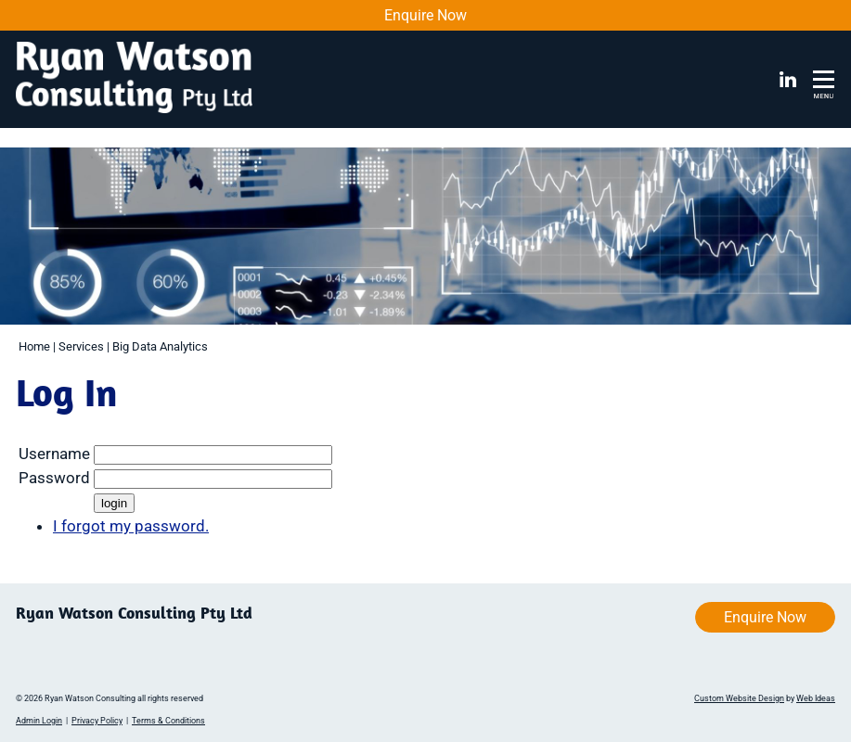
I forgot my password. (131, 526)
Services (81, 346)
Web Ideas (815, 698)
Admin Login (39, 720)
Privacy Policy (96, 720)
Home (34, 346)
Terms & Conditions (168, 720)
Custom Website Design (739, 698)
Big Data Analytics (160, 346)
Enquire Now (425, 15)
